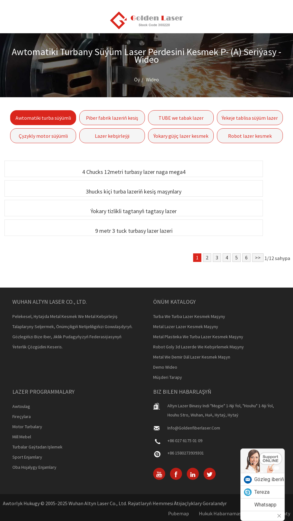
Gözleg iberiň (269, 479)
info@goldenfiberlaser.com (193, 428)
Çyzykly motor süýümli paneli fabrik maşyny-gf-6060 (43, 138)
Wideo (152, 79)
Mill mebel (21, 437)
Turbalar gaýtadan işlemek (37, 447)
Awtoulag (21, 406)
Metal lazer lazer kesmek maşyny (185, 326)
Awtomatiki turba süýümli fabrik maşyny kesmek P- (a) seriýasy (43, 120)
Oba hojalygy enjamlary (34, 467)
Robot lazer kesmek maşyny (250, 138)
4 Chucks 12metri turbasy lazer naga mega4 (134, 171)
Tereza (262, 492)
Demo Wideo (165, 367)
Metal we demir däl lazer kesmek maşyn (191, 357)
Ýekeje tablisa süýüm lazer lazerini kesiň (250, 120)
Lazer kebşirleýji (112, 136)
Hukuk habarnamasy (221, 513)
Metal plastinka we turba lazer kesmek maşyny (198, 337)
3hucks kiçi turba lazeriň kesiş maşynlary (133, 191)
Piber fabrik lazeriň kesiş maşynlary (112, 120)
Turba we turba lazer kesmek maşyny (189, 316)
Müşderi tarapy (167, 377)
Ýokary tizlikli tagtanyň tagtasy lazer (134, 211)
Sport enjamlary (27, 457)
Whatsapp (265, 505)
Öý (137, 79)
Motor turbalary (27, 426)
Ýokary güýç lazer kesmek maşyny (180, 138)
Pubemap (178, 513)
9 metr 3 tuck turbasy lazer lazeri (134, 230)
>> (258, 257)
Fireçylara (21, 416)
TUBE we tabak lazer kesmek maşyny (181, 120)
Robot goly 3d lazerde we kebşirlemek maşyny (198, 347)
